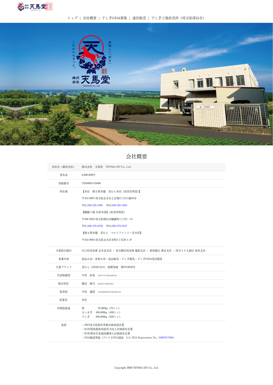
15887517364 (165, 337)
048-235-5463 (95, 205)
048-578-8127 (119, 226)
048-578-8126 (95, 226)
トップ (72, 18)
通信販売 (139, 18)
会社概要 (89, 18)
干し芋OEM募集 (114, 18)
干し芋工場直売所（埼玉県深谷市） (178, 18)
